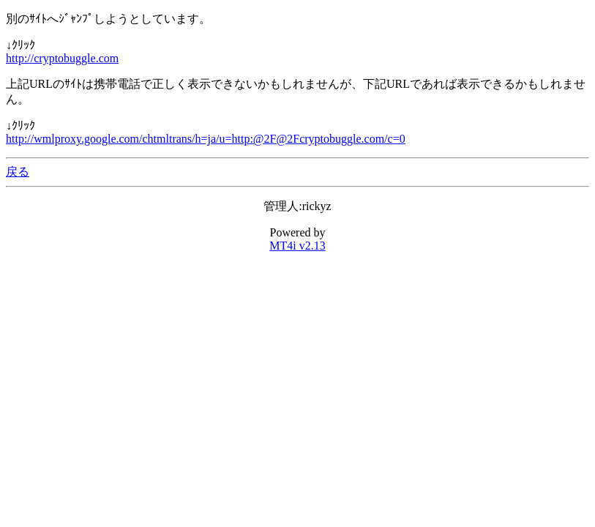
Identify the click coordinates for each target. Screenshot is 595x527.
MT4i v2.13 (297, 245)
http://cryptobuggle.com (62, 58)
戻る (17, 171)
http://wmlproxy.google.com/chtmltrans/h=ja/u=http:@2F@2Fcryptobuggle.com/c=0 (205, 138)
